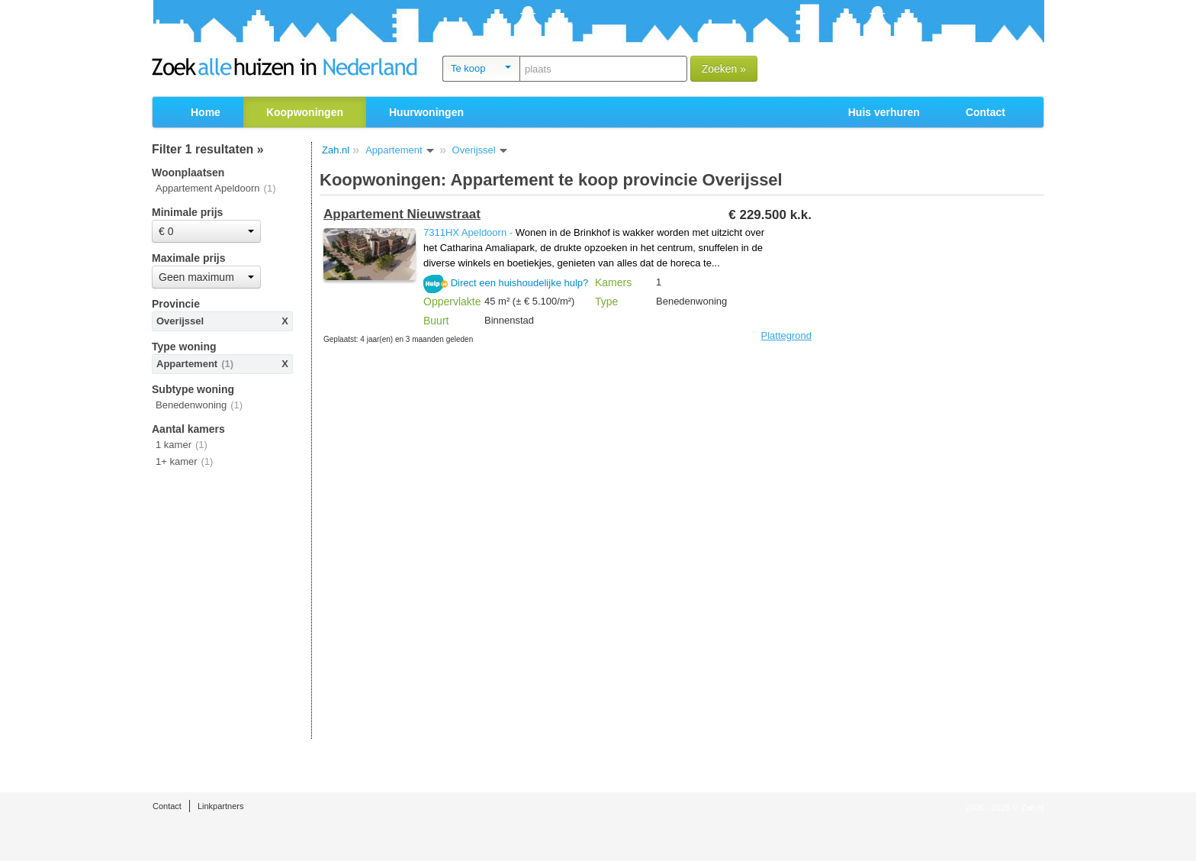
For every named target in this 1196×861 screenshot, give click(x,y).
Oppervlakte (452, 301)
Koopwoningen (304, 112)
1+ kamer (177, 461)
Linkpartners (221, 806)
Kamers (613, 282)
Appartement (186, 363)
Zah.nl (335, 150)
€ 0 (206, 231)
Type (606, 301)
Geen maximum (206, 277)
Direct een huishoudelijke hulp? (520, 283)
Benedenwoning (191, 405)
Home (205, 112)
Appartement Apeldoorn (208, 188)
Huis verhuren (884, 112)
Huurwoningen (426, 112)
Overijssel (180, 321)
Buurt (435, 320)
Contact (985, 112)
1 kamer (173, 444)
